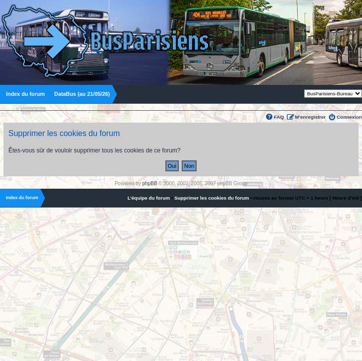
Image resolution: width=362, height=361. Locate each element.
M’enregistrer (310, 117)
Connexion (349, 117)
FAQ (279, 117)
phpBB (149, 183)
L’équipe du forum (148, 198)
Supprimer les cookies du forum (211, 198)
